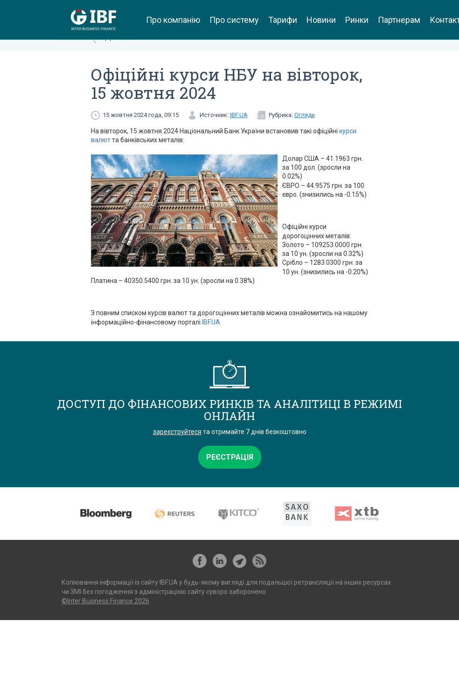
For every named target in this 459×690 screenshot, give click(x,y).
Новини (321, 20)
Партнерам (399, 20)
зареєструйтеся (177, 431)
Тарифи (282, 20)
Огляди (304, 114)
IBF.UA (239, 114)
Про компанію (173, 20)
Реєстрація (229, 457)
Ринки (357, 20)
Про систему (234, 20)
